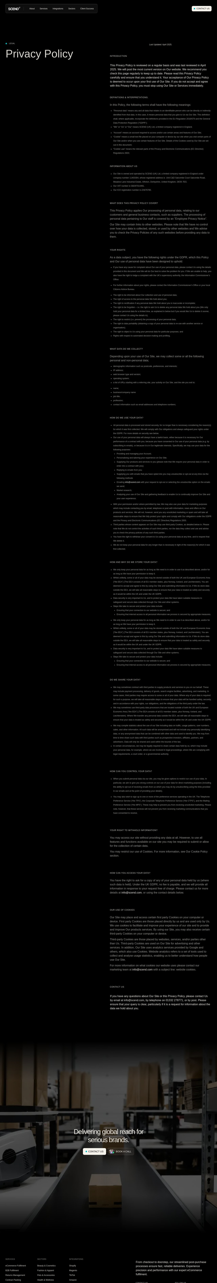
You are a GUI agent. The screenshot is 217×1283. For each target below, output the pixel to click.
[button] (32, 9)
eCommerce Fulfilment (15, 1266)
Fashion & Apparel (45, 1270)
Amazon (73, 1280)
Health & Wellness (45, 1280)
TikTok (72, 1275)
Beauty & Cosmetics (46, 1266)
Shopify (72, 1266)
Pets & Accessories (46, 1275)
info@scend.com (132, 482)
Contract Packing (13, 1280)
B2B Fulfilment (12, 1270)
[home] (14, 9)
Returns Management (15, 1275)
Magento (73, 1270)
